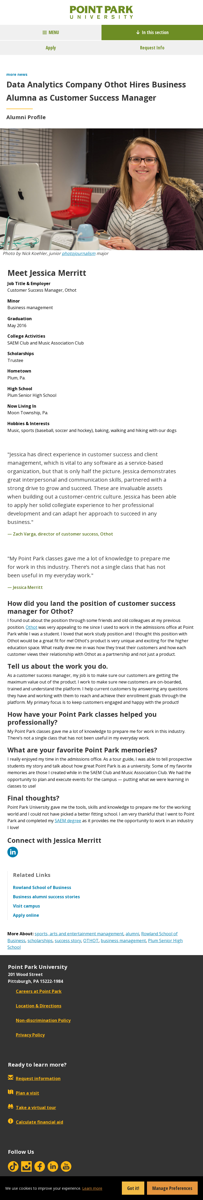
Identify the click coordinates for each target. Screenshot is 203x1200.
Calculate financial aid (35, 1122)
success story (68, 940)
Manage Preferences (172, 1188)
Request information (34, 1078)
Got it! (133, 1188)
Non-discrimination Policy (39, 1020)
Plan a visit (23, 1093)
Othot (31, 627)
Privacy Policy (26, 1035)
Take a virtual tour (32, 1107)
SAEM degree (68, 821)
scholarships (40, 940)
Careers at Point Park (35, 991)
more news (16, 74)
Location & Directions (34, 1006)
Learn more (92, 1188)
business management (123, 940)
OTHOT (91, 940)
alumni (132, 934)
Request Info (152, 48)
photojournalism (78, 253)
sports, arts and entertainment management (79, 934)
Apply (51, 48)
